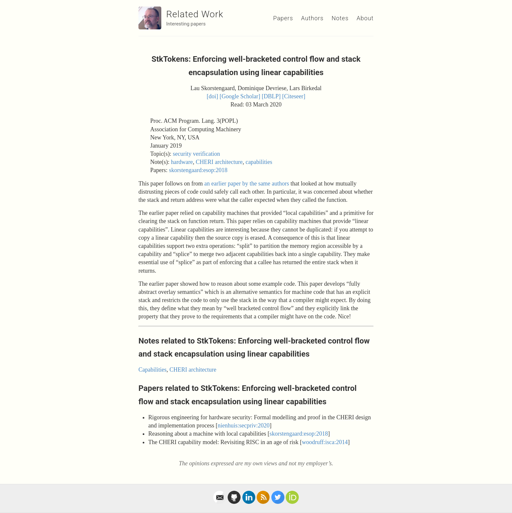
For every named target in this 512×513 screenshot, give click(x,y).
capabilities (259, 162)
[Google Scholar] (240, 96)
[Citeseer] (293, 96)
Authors (312, 18)
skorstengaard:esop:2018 (198, 170)
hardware (182, 162)
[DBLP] (271, 96)
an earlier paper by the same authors (246, 183)
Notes (339, 18)
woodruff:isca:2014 (325, 442)
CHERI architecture (219, 162)
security (182, 154)
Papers (283, 18)
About (365, 18)
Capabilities (152, 369)
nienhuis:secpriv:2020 (243, 425)
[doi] (212, 96)
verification (206, 154)
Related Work (194, 14)
